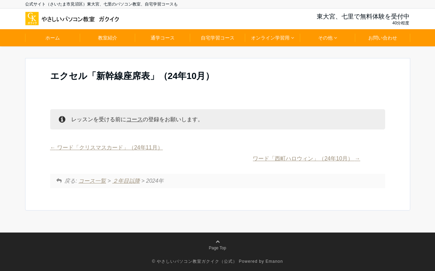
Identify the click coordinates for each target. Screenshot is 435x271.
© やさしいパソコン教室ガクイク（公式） (194, 261)
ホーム (52, 38)
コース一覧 (92, 181)
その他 (325, 38)
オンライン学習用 (270, 38)
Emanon (274, 261)
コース (134, 119)
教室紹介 (107, 38)
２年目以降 (126, 181)
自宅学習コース (218, 38)
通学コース (163, 38)
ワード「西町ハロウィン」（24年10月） (306, 158)
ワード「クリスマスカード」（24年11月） (106, 147)
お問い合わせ (382, 38)
